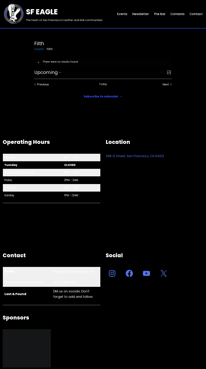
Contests (177, 14)
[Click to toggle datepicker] (47, 72)
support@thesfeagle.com (73, 271)
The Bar (159, 14)
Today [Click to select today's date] (103, 84)
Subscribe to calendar (101, 96)
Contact (196, 14)
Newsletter (140, 14)
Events (122, 14)
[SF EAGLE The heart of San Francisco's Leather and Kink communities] (52, 14)
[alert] (102, 62)
